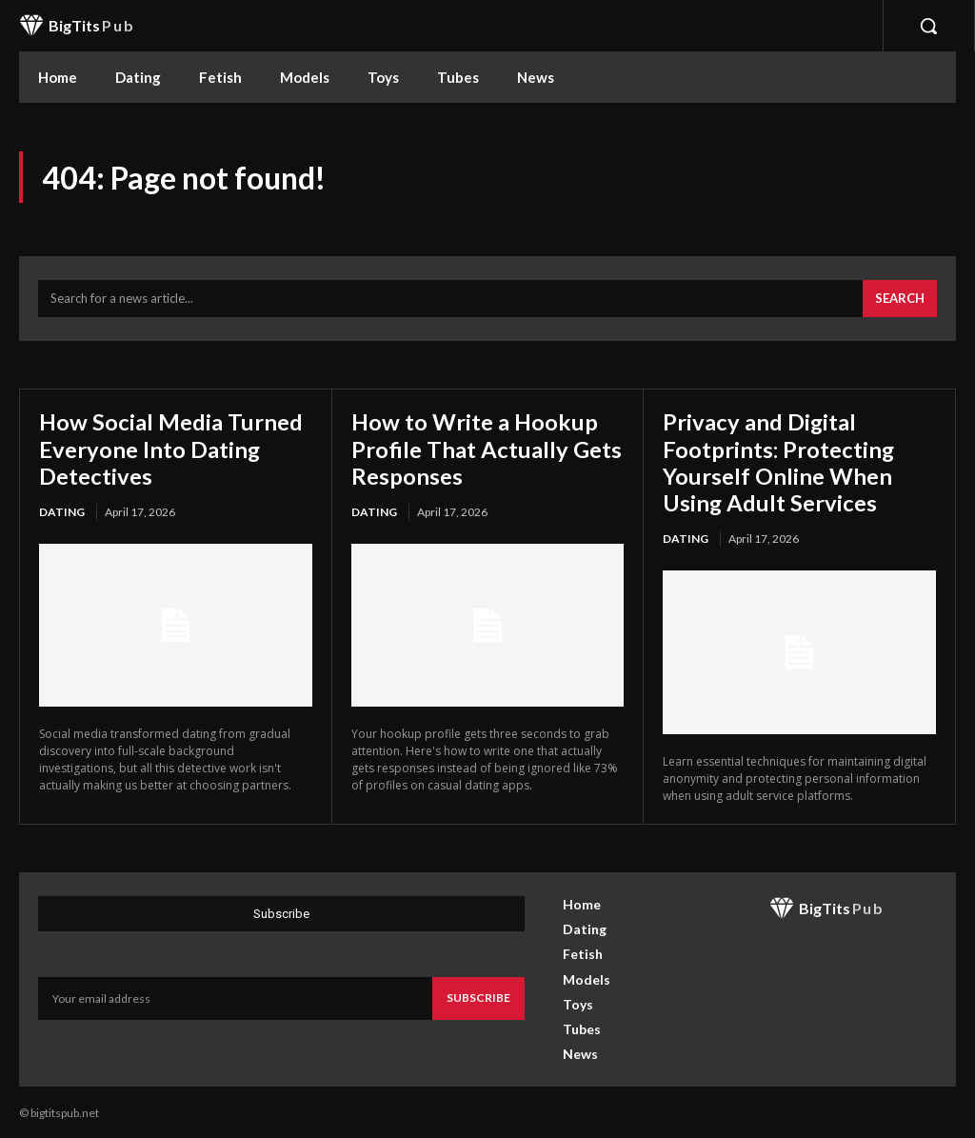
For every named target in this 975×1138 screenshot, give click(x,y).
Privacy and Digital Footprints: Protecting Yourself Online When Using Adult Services (779, 461)
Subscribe (478, 995)
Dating (62, 510)
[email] (235, 995)
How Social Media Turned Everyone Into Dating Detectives (171, 448)
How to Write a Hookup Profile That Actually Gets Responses (487, 448)
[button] (928, 25)
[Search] (900, 299)
